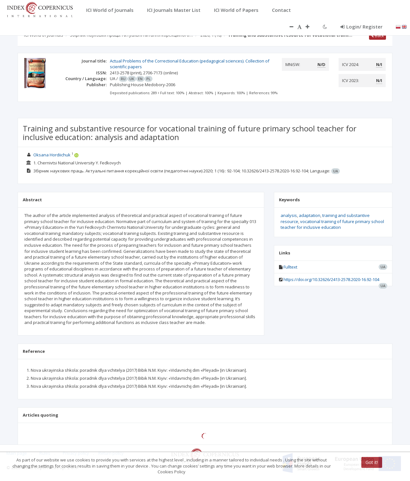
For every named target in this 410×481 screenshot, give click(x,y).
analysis (289, 215)
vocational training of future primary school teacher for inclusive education (332, 224)
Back (377, 35)
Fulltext (290, 267)
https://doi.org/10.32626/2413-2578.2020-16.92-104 (331, 279)
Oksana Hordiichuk (51, 155)
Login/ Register (361, 26)
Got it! (371, 462)
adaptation (309, 215)
